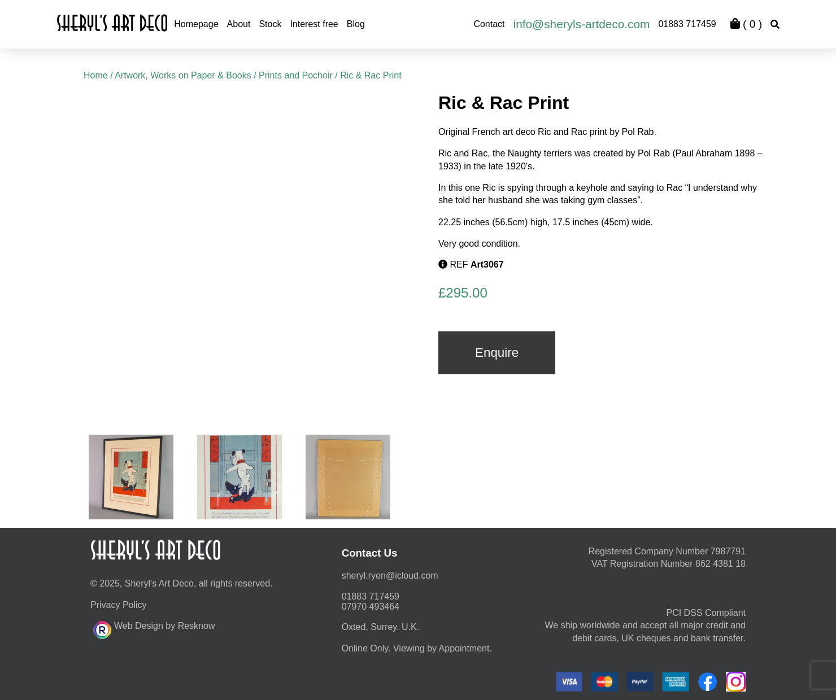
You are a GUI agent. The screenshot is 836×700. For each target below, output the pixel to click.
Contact (488, 24)
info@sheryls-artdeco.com (581, 24)
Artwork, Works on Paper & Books (183, 75)
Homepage (196, 24)
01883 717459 (687, 24)
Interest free (314, 24)
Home (96, 75)
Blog (356, 24)
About (239, 24)
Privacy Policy (118, 605)
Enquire (497, 352)
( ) (746, 24)
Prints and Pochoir (296, 75)
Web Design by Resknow (154, 628)
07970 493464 (370, 606)
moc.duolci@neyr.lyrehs (390, 575)
